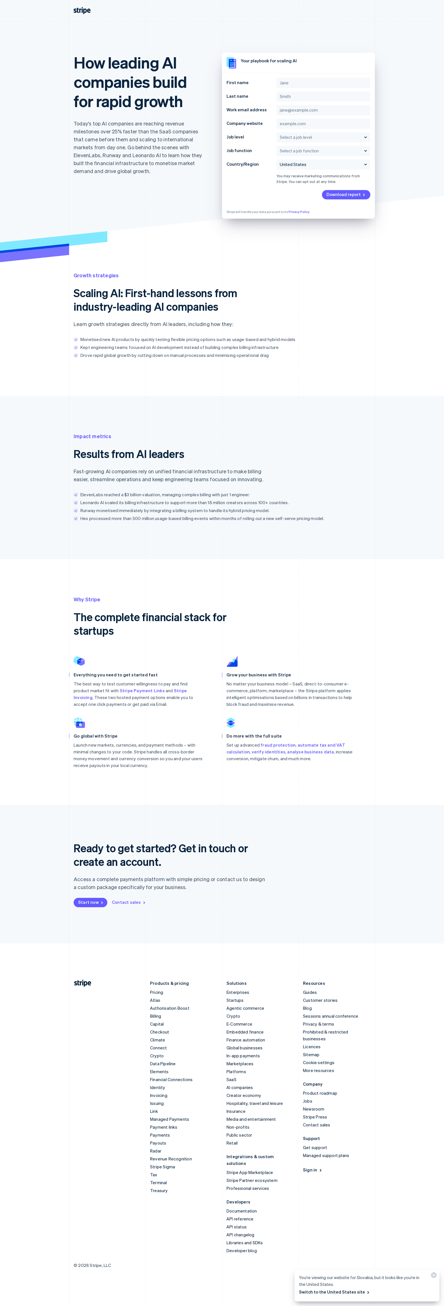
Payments (160, 1135)
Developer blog (242, 1250)
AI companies (240, 1087)
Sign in (313, 1170)
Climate (157, 1040)
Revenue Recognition (171, 1159)
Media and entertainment (251, 1119)
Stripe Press (315, 1117)
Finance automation (246, 1040)
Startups (235, 1000)
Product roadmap (320, 1093)
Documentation (242, 1211)
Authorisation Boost (169, 1008)
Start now (91, 902)
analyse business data (310, 752)
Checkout (159, 1032)
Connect (158, 1048)
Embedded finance (245, 1032)
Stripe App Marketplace (250, 1172)
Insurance (236, 1111)
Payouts (158, 1143)
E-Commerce (239, 1024)
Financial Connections (171, 1079)
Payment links (164, 1127)
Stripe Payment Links (142, 690)
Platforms (236, 1071)
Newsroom (314, 1109)
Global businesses (244, 1048)
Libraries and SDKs (245, 1242)
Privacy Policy (299, 212)
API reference (240, 1219)
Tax (153, 1174)
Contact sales (129, 902)
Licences (312, 1046)
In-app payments (243, 1055)
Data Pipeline (163, 1063)
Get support (315, 1147)
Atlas (155, 1000)
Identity (157, 1087)
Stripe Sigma (162, 1166)
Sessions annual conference (330, 1016)
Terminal (158, 1182)
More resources (318, 1070)
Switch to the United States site (334, 1292)
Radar (155, 1151)
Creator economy (244, 1095)
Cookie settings (318, 1062)
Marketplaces (240, 1063)
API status (237, 1227)
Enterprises (238, 992)
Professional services (248, 1188)
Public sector (239, 1135)
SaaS (231, 1079)
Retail (232, 1143)
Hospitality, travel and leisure (255, 1103)
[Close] (432, 1276)
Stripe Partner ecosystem (252, 1180)
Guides (310, 992)
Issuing (157, 1103)
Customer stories (320, 1000)
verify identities (268, 752)
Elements (159, 1071)
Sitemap (311, 1054)
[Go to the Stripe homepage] (80, 983)
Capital (157, 1024)
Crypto (157, 1055)
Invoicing (158, 1095)
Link (154, 1111)
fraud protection (278, 745)
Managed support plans (326, 1155)
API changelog (241, 1234)
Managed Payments (169, 1119)
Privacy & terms (318, 1024)
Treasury (159, 1190)
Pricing (156, 992)
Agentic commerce (245, 1008)
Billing (155, 1016)
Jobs (307, 1101)
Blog (307, 1008)
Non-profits (238, 1127)
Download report (346, 194)
